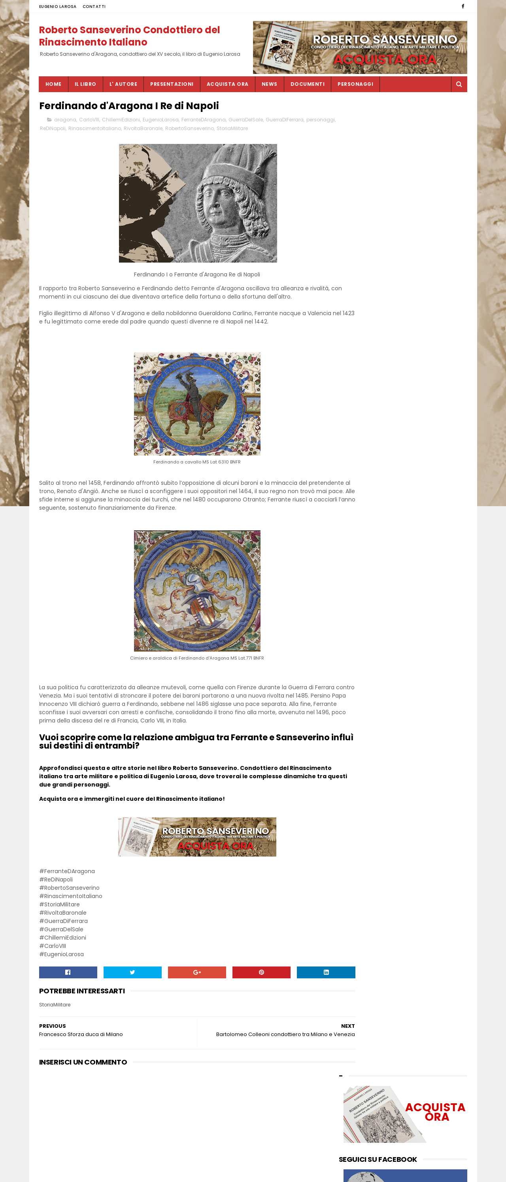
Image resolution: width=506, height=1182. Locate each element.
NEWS (270, 84)
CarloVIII (89, 121)
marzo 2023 (355, 468)
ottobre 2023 (356, 428)
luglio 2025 (353, 331)
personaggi (54, 130)
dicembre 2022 (359, 492)
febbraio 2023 (358, 476)
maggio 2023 (356, 460)
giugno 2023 (355, 452)
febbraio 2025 (358, 355)
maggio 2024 (357, 395)
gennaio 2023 (357, 484)
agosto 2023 (355, 436)
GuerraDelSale (245, 121)
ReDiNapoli (84, 130)
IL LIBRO (85, 84)
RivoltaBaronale (174, 130)
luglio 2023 (353, 444)
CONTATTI (94, 6)
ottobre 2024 (356, 379)
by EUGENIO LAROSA (365, 533)
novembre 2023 (360, 419)
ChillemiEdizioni (121, 121)
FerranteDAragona (203, 121)
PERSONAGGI (355, 84)
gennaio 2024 (357, 411)
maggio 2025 (356, 347)
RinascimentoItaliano (126, 130)
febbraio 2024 (358, 404)
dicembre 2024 (359, 363)
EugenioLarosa (161, 121)
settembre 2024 (360, 387)
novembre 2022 (360, 500)
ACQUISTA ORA (228, 84)
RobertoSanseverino (220, 130)
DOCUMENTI (308, 84)
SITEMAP (207, 1172)
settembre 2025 (360, 323)
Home (53, 84)
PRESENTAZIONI (172, 84)
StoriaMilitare (263, 130)
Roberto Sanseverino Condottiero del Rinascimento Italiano (129, 35)
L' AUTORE (124, 84)
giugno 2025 (355, 339)
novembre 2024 (360, 371)
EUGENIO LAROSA (58, 6)
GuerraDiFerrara (285, 121)
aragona (65, 121)
